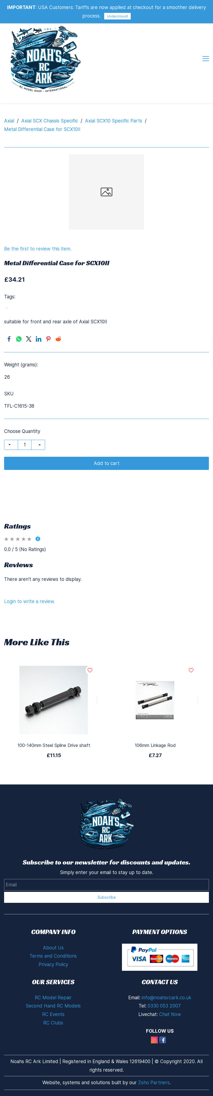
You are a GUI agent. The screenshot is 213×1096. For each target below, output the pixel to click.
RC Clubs (53, 1023)
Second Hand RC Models (53, 1006)
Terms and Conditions (53, 956)
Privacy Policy (53, 964)
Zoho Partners (154, 1082)
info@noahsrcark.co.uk (166, 997)
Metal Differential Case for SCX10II (42, 129)
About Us (53, 948)
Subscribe (107, 897)
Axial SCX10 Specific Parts (113, 121)
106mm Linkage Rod (155, 745)
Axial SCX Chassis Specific (49, 121)
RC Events (53, 1014)
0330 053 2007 (164, 1006)
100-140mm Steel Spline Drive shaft (53, 745)
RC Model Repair (53, 997)
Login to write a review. (29, 601)
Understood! (117, 16)
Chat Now (170, 1014)
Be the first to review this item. (37, 249)
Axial (9, 121)
